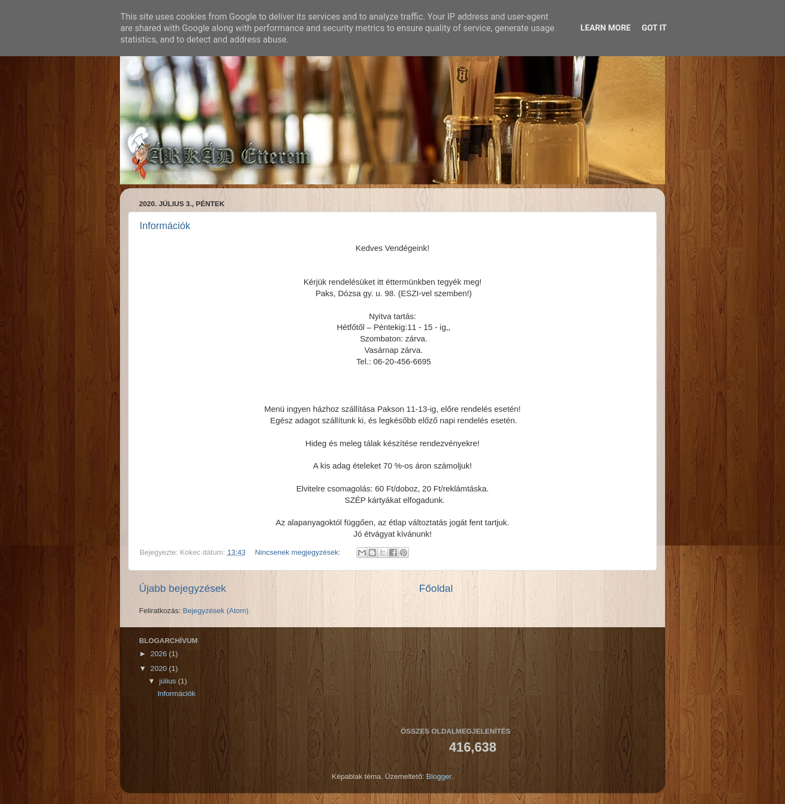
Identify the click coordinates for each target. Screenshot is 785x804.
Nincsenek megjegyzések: (299, 552)
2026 (159, 654)
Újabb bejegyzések (182, 588)
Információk (165, 225)
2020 (159, 668)
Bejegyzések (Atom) (216, 611)
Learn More (606, 28)
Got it (654, 28)
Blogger (438, 776)
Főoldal (436, 588)
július (168, 681)
